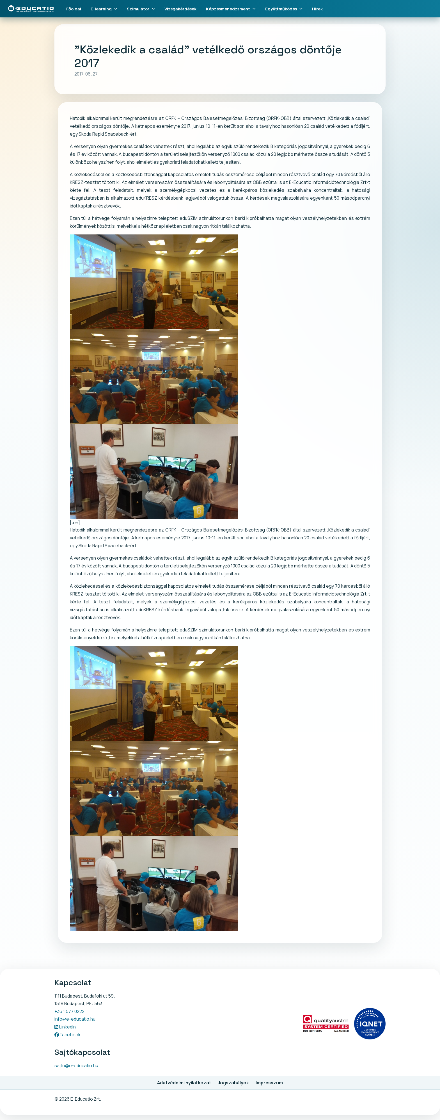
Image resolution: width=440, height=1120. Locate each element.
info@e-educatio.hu (74, 1019)
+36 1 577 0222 (69, 1011)
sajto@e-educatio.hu (76, 1065)
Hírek (317, 9)
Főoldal (73, 9)
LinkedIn (65, 1027)
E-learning (104, 9)
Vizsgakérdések (180, 9)
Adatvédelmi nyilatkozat (184, 1083)
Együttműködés (283, 9)
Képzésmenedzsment (231, 9)
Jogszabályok (233, 1083)
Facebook (67, 1035)
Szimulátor (141, 9)
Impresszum (269, 1083)
